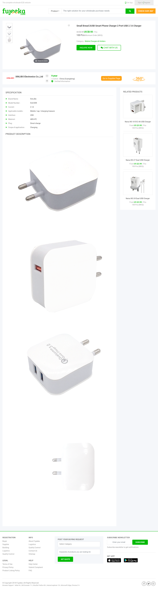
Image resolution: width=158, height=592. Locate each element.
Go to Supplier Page (111, 78)
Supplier (5, 544)
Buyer (4, 541)
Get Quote (65, 559)
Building (5, 547)
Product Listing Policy (11, 570)
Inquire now (86, 47)
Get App (129, 2)
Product (54, 11)
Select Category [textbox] (65, 544)
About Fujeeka (34, 541)
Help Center (33, 564)
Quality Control (8, 554)
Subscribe (140, 542)
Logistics (6, 551)
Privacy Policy (7, 567)
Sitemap (32, 554)
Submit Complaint (36, 567)
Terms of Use (7, 564)
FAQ (30, 570)
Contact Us (33, 551)
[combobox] (79, 544)
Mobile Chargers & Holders (95, 41)
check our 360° (146, 11)
